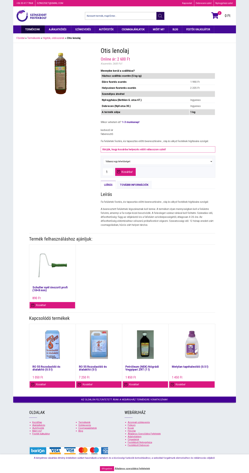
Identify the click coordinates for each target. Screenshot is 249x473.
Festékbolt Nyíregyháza (140, 442)
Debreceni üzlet (204, 3)
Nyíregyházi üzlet (224, 3)
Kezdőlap (17, 29)
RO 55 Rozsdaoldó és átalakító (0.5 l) (46, 368)
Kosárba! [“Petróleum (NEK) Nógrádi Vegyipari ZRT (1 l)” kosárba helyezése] (134, 384)
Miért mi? (158, 29)
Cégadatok (133, 439)
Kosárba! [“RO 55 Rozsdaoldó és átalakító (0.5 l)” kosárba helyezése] (41, 384)
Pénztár (132, 430)
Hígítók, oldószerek (53, 38)
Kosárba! (127, 172)
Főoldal (20, 38)
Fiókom (132, 425)
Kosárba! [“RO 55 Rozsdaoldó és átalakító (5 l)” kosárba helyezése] (88, 384)
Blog (175, 29)
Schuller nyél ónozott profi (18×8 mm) (50, 289)
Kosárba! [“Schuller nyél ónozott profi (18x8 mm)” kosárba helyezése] (41, 305)
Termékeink (32, 29)
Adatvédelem (134, 436)
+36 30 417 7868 (24, 3)
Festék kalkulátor (198, 29)
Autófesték (106, 29)
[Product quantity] (108, 172)
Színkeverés (83, 29)
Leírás (108, 184)
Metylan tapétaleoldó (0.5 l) (190, 366)
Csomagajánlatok (133, 29)
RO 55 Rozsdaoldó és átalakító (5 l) (93, 368)
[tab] (108, 185)
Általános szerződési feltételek (132, 468)
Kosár (131, 428)
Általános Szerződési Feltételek (144, 433)
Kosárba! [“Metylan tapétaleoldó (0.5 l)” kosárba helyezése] (180, 384)
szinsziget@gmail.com (50, 3)
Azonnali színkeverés (139, 422)
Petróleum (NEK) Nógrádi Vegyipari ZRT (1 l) (142, 368)
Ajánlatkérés (57, 29)
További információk (134, 184)
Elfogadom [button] (107, 468)
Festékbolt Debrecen (138, 445)
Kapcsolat (187, 3)
